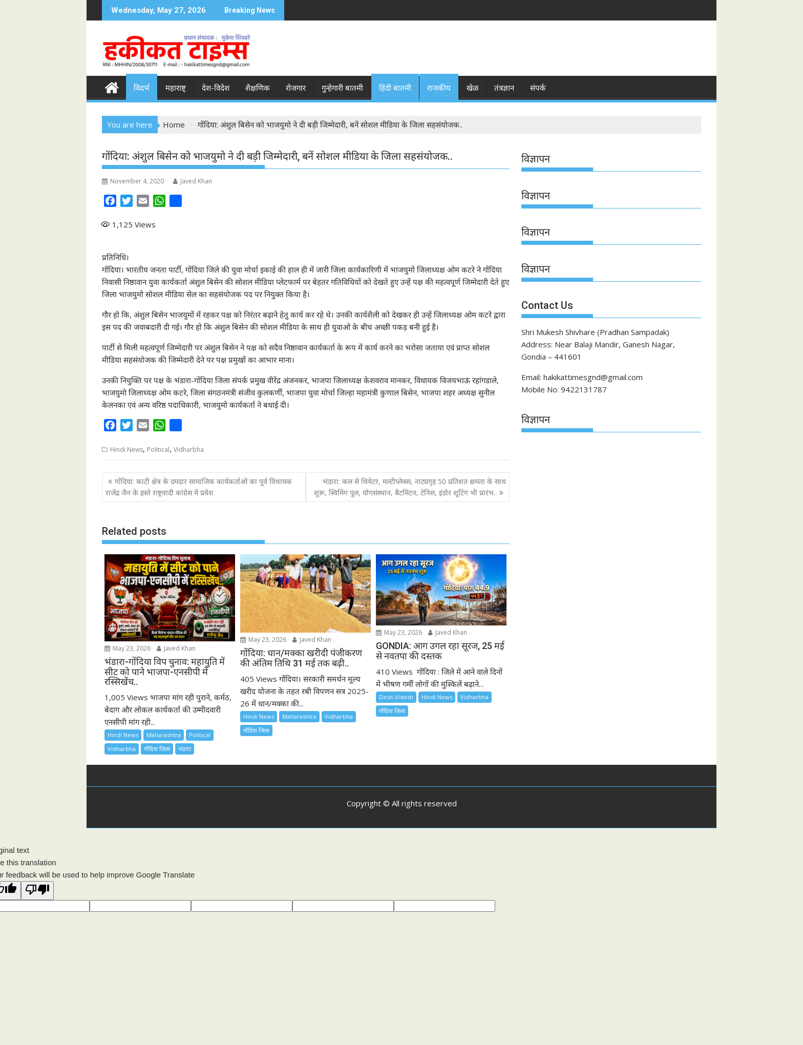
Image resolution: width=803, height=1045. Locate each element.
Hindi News (126, 449)
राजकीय (439, 88)
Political (158, 449)
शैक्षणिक (257, 88)
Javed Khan (192, 181)
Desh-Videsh (396, 697)
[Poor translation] (37, 890)
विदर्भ (142, 88)
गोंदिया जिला (157, 749)
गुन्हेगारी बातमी (342, 88)
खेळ (472, 88)
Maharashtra (163, 735)
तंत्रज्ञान (504, 88)
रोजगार (296, 88)
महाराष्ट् (175, 88)
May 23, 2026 (127, 648)
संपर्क (538, 88)
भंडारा (184, 749)
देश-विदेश (215, 88)
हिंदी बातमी (395, 88)
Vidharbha (189, 449)
